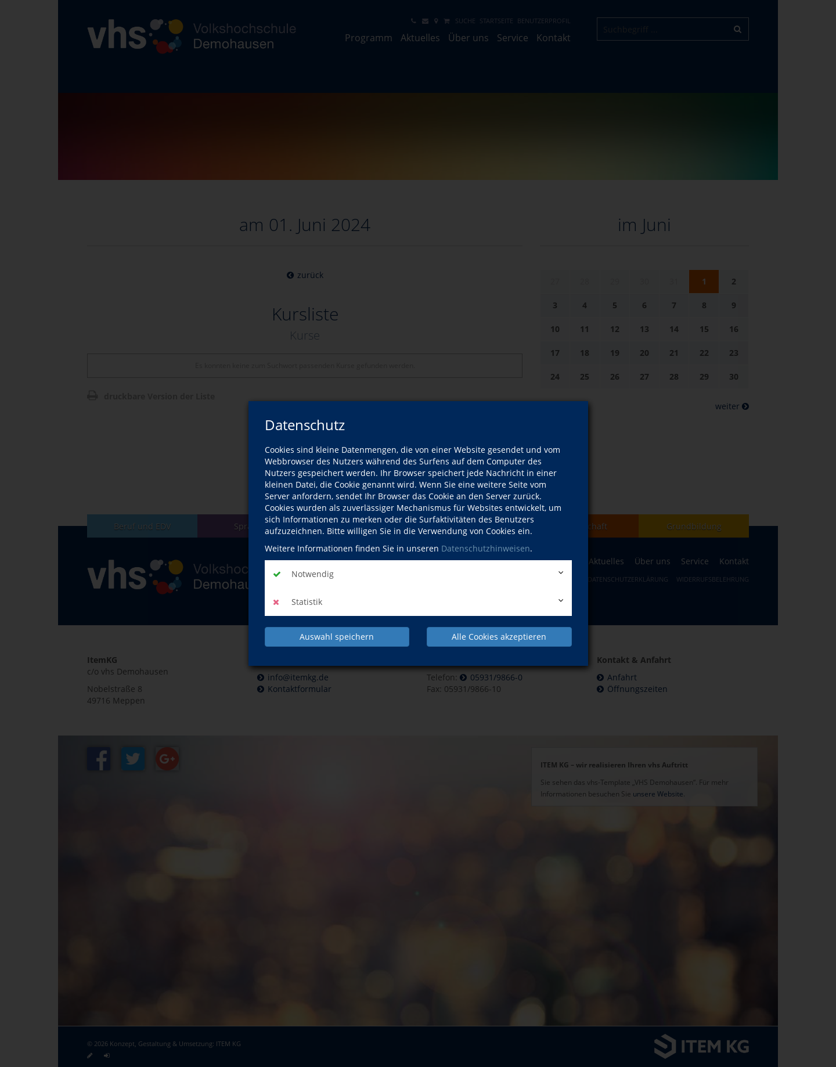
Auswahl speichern (337, 636)
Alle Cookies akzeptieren (499, 636)
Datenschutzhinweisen (485, 548)
